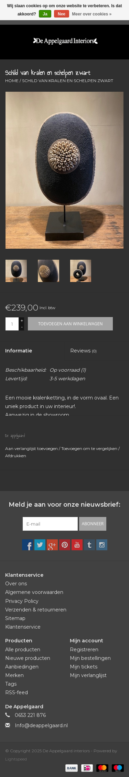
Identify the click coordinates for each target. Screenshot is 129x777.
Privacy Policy (22, 601)
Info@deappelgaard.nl (41, 725)
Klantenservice (23, 627)
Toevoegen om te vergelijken (89, 448)
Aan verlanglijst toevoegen (32, 448)
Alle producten (22, 649)
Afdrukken (15, 455)
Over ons (16, 584)
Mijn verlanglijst (88, 675)
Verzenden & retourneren (35, 610)
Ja (45, 14)
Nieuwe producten (27, 658)
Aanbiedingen (22, 667)
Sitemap (15, 618)
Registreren (84, 649)
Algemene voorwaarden (34, 592)
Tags (11, 684)
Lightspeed (16, 759)
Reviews (83, 351)
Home (12, 80)
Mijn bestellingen (90, 658)
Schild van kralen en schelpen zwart (67, 80)
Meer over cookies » (91, 14)
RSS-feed (16, 692)
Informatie (18, 351)
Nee (61, 14)
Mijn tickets (83, 667)
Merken (14, 675)
